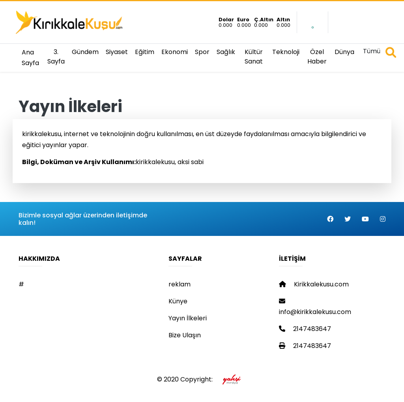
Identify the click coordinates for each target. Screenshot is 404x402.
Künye (177, 301)
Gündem (85, 51)
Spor (202, 51)
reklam (179, 284)
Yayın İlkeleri (187, 318)
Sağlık (226, 51)
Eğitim (144, 51)
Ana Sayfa (30, 57)
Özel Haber (317, 56)
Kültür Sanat (254, 56)
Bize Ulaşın (184, 335)
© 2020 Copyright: (202, 379)
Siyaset (117, 51)
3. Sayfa (56, 56)
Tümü (371, 51)
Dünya (344, 51)
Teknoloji (285, 51)
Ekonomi (174, 51)
